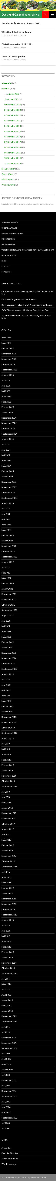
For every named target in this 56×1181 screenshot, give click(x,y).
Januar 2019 (7, 770)
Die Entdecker (8, 168)
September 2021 (9, 610)
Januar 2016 (7, 893)
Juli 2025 (5, 380)
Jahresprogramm (9, 222)
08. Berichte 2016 (12, 147)
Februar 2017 (7, 845)
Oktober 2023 (8, 492)
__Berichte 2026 (11, 94)
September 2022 (9, 556)
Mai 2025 (5, 391)
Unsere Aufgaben (9, 228)
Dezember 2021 (8, 594)
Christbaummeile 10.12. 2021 (17, 44)
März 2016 (6, 882)
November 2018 (8, 775)
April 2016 (6, 877)
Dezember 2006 (8, 1091)
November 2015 (8, 904)
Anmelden (6, 1148)
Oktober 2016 (8, 861)
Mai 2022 (5, 572)
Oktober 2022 (8, 551)
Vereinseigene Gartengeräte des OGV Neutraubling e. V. (27, 250)
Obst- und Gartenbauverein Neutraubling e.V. (21, 14)
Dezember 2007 (8, 1080)
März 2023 (6, 530)
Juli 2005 (5, 1123)
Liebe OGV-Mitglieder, (13, 56)
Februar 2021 (7, 642)
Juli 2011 (5, 1027)
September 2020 (9, 669)
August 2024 (7, 439)
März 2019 (6, 759)
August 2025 (7, 375)
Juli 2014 (5, 979)
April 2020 (6, 695)
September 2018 (9, 786)
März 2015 (6, 946)
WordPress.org (8, 1164)
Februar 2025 (7, 407)
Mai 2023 (5, 519)
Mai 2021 (5, 626)
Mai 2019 (5, 749)
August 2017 (7, 829)
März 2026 (6, 343)
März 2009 (6, 1064)
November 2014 (8, 962)
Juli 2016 (5, 872)
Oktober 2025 (8, 364)
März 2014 (6, 984)
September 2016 (9, 866)
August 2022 (7, 562)
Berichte (5, 88)
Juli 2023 (5, 508)
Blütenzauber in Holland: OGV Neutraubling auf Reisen (27, 305)
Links (3, 261)
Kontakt (5, 266)
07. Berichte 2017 (12, 142)
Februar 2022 (7, 583)
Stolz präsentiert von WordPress (14, 1177)
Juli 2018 (5, 791)
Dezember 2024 (8, 417)
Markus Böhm (20, 35)
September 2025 (9, 369)
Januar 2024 (7, 476)
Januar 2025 (7, 412)
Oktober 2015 (8, 909)
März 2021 (6, 637)
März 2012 (6, 1005)
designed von (38, 1177)
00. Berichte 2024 (12, 104)
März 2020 (6, 701)
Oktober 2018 (8, 781)
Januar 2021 (7, 647)
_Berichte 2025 (11, 99)
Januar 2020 (7, 711)
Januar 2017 (7, 850)
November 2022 (8, 546)
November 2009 (8, 1043)
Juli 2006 (5, 1101)
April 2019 (6, 754)
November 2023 (8, 487)
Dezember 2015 (8, 898)
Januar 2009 (7, 1069)
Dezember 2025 (8, 353)
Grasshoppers (8, 179)
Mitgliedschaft (8, 255)
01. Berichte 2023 (12, 110)
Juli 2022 (5, 567)
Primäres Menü (52, 14)
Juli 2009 (5, 1053)
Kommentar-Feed (9, 1158)
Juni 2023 (5, 514)
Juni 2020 (5, 685)
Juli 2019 (5, 743)
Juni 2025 (5, 385)
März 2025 (6, 401)
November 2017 (8, 818)
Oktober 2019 (8, 727)
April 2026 (6, 337)
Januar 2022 (7, 588)
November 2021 (8, 599)
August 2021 (7, 615)
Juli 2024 (5, 444)
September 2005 (9, 1117)
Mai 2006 (5, 1112)
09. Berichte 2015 (12, 152)
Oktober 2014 (8, 968)
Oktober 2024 (8, 428)
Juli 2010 (5, 1032)
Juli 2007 (5, 1085)
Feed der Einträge (9, 1153)
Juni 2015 (5, 930)
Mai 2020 (5, 690)
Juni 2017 (5, 834)
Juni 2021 (5, 621)
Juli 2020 (5, 679)
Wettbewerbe (8, 184)
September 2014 (9, 973)
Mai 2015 (5, 936)
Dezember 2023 (8, 482)
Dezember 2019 (8, 717)
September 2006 (9, 1096)
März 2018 (6, 802)
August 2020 (7, 674)
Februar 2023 (7, 535)
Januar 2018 (7, 808)
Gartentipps (7, 174)
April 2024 (6, 460)
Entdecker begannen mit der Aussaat (18, 299)
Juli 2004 (5, 1128)
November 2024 (8, 423)
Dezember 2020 (8, 653)
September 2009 (9, 1048)
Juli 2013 (5, 989)
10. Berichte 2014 (12, 158)
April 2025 (6, 396)
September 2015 (9, 914)
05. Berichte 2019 (12, 131)
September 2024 (9, 434)
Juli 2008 (5, 1075)
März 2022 (6, 578)
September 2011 (9, 1021)
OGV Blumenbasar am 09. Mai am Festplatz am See (25, 310)
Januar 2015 (7, 957)
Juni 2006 (5, 1107)
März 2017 (6, 840)
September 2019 (9, 733)
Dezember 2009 (8, 1037)
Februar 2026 (7, 348)
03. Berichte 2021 (12, 120)
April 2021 (6, 631)
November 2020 (8, 658)
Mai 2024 (5, 455)
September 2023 (9, 498)
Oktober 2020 (8, 663)
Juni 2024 (5, 450)
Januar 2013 (7, 1000)
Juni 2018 (5, 797)
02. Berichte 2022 (12, 115)
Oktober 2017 (8, 824)
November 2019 (8, 722)
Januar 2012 (7, 1011)
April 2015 (6, 941)
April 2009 (6, 1059)
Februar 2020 (7, 706)
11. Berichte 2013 (12, 163)
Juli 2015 (5, 925)
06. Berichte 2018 (12, 136)
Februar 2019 (7, 765)
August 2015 (7, 920)
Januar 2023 (7, 540)
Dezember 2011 (8, 1016)
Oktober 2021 (8, 604)
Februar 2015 (7, 952)
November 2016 (8, 856)
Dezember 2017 (8, 813)
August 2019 (7, 738)
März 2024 (6, 466)
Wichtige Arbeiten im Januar (16, 32)
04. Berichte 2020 (12, 126)
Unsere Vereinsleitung (12, 233)
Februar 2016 (7, 888)
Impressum (6, 272)
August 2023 (7, 503)
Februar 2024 (7, 471)
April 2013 (6, 995)
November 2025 (8, 359)
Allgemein (6, 83)
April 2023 (6, 524)
